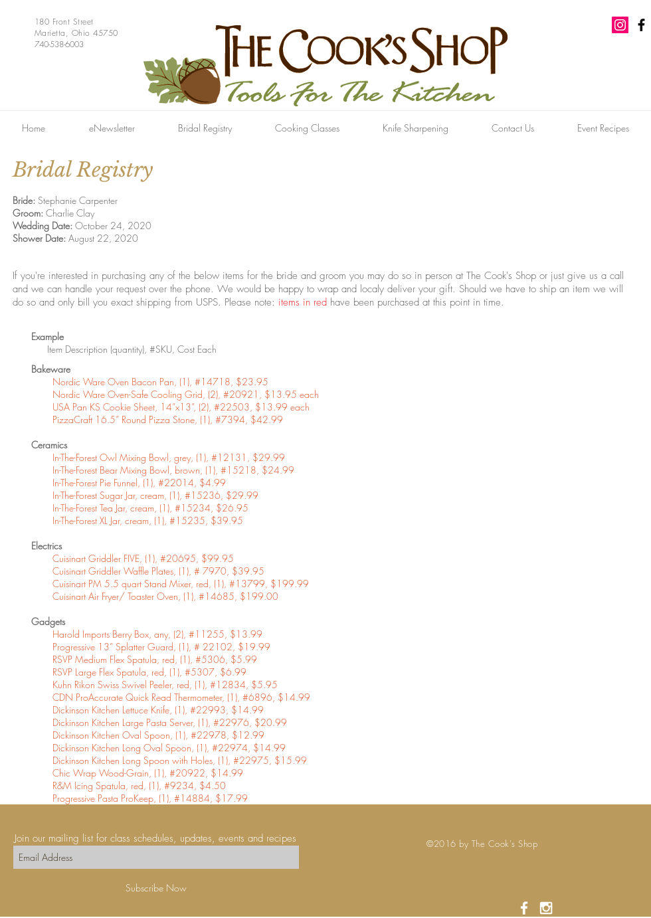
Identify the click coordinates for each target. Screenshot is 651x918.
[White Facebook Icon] (524, 908)
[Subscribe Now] (156, 887)
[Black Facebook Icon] (641, 25)
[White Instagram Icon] (546, 908)
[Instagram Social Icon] (620, 25)
